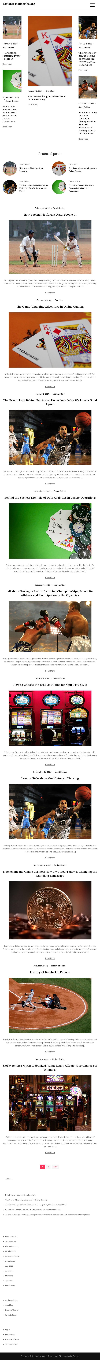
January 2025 (10, 1241)
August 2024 (10, 1261)
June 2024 (9, 1271)
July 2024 (9, 1266)
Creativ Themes (72, 1356)
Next (55, 1167)
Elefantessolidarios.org (19, 4)
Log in (7, 1330)
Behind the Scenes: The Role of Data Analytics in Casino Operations (9, 114)
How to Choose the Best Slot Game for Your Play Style (50, 685)
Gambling (50, 91)
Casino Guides (12, 101)
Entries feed (10, 1334)
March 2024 (10, 1286)
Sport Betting (8, 47)
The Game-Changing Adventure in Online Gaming (50, 306)
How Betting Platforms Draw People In (11, 55)
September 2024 (12, 1256)
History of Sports (58, 966)
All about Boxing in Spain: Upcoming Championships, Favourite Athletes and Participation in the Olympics (87, 123)
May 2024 (9, 1276)
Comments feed (12, 1339)
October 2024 (10, 1251)
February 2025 (11, 1236)
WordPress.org (11, 1344)
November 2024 (11, 1246)
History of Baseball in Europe (50, 972)
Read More (7, 64)
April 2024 (9, 1281)
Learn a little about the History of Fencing (50, 778)
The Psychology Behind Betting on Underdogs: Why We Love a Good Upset (87, 58)
